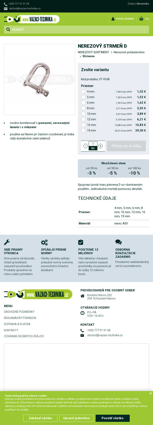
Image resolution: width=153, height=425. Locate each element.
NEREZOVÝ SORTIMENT (93, 52)
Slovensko (142, 3)
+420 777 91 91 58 (19, 3)
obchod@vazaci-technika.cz (25, 8)
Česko (131, 3)
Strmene (88, 56)
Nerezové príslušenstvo (129, 52)
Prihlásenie (125, 18)
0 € (147, 18)
